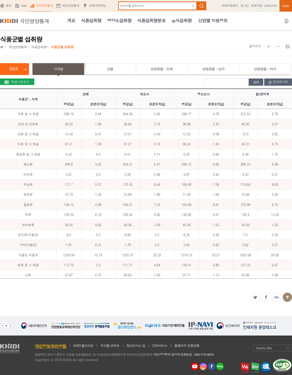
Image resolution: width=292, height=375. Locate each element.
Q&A (24, 5)
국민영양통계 (44, 5)
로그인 (244, 5)
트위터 (255, 297)
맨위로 (287, 297)
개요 (71, 20)
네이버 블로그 (220, 366)
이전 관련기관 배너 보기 (2, 325)
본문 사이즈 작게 (278, 46)
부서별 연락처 (109, 345)
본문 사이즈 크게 (268, 46)
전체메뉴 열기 (288, 22)
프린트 (287, 46)
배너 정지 (6, 325)
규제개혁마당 (97, 5)
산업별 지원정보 (212, 20)
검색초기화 (278, 82)
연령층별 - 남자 (213, 68)
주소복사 (276, 297)
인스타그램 (204, 366)
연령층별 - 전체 (162, 68)
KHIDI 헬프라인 (83, 345)
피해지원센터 (229, 5)
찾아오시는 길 (135, 345)
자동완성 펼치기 (193, 6)
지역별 (58, 68)
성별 (110, 68)
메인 (9, 5)
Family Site (272, 348)
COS (285, 6)
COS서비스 (160, 345)
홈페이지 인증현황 (186, 345)
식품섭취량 (91, 20)
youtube (195, 365)
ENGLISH (270, 5)
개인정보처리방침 (50, 346)
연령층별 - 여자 (265, 68)
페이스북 (266, 297)
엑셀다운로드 (17, 81)
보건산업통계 (70, 5)
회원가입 (256, 5)
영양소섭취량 (119, 20)
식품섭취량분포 (151, 20)
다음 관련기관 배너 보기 (10, 325)
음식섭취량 (181, 20)
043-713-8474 (203, 354)
